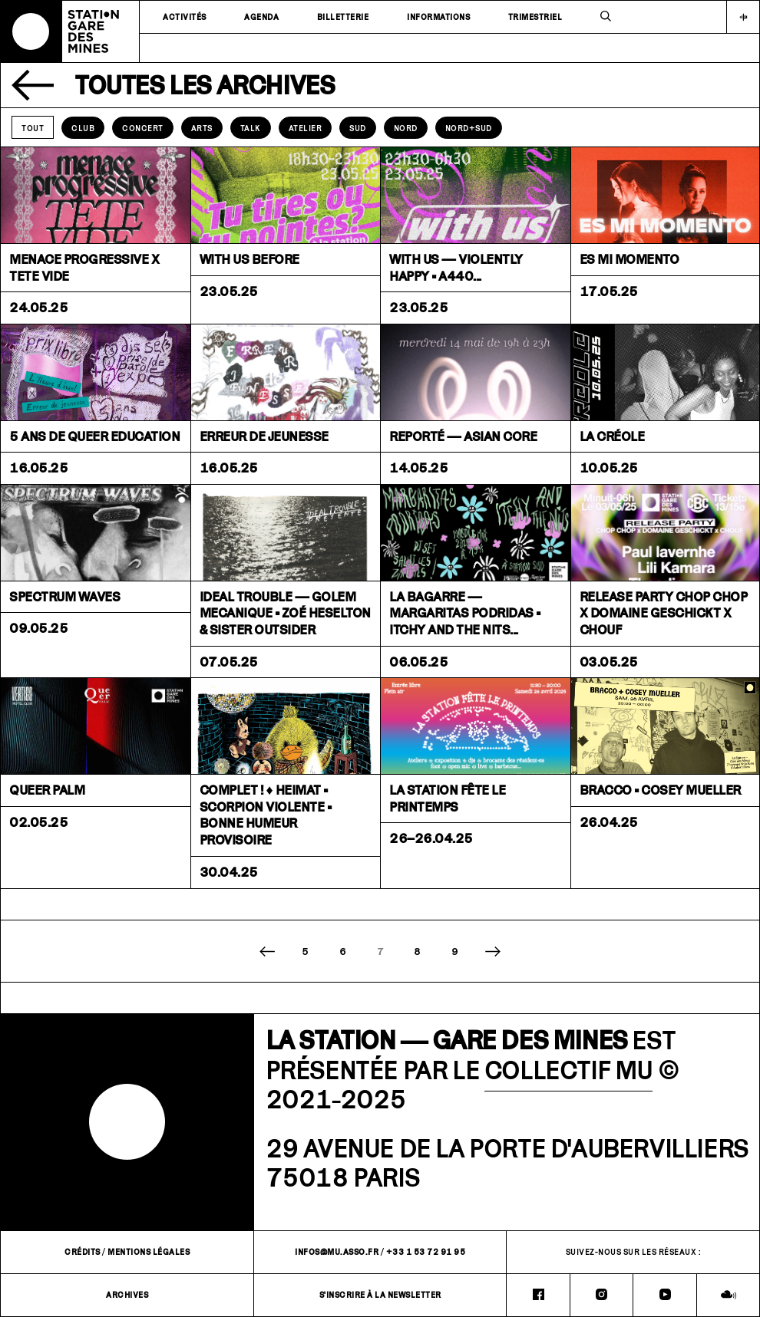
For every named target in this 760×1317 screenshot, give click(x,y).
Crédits (82, 1251)
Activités (185, 16)
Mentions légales (148, 1251)
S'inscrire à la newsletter (380, 1294)
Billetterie (343, 16)
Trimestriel (535, 16)
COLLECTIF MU (568, 1070)
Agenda (261, 16)
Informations (438, 16)
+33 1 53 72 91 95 (426, 1251)
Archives (127, 1294)
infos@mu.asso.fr (336, 1251)
